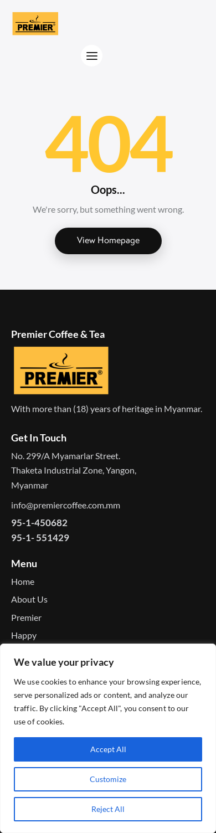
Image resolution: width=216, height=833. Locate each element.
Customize (108, 779)
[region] (108, 738)
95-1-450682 (39, 522)
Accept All (108, 749)
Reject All (108, 809)
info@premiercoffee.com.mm (65, 505)
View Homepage (108, 240)
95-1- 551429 (40, 537)
